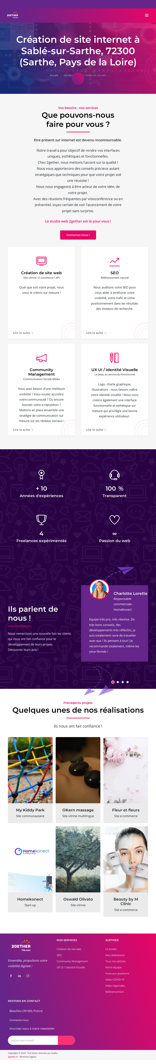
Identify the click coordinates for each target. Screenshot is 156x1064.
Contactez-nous (19, 1024)
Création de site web (94, 75)
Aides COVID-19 (114, 983)
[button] (113, 686)
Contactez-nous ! (78, 235)
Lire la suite (23, 335)
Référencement (114, 995)
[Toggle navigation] (146, 15)
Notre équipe (113, 971)
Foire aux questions (117, 977)
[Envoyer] (66, 1044)
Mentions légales (28, 1060)
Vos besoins (70, 75)
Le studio (111, 953)
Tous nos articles (115, 965)
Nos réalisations (115, 959)
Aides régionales (115, 989)
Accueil (54, 75)
